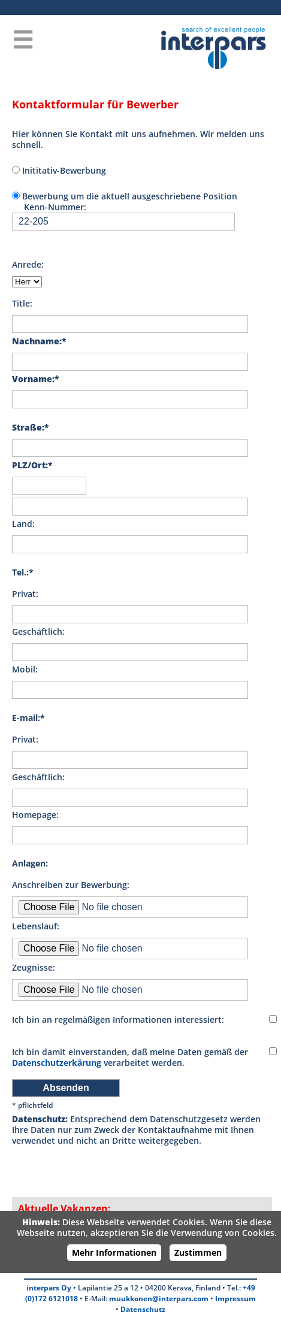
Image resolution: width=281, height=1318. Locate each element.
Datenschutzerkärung (56, 1062)
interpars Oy (48, 1288)
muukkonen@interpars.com (159, 1298)
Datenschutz (142, 1309)
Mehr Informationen (114, 1252)
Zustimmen (198, 1252)
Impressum (235, 1298)
